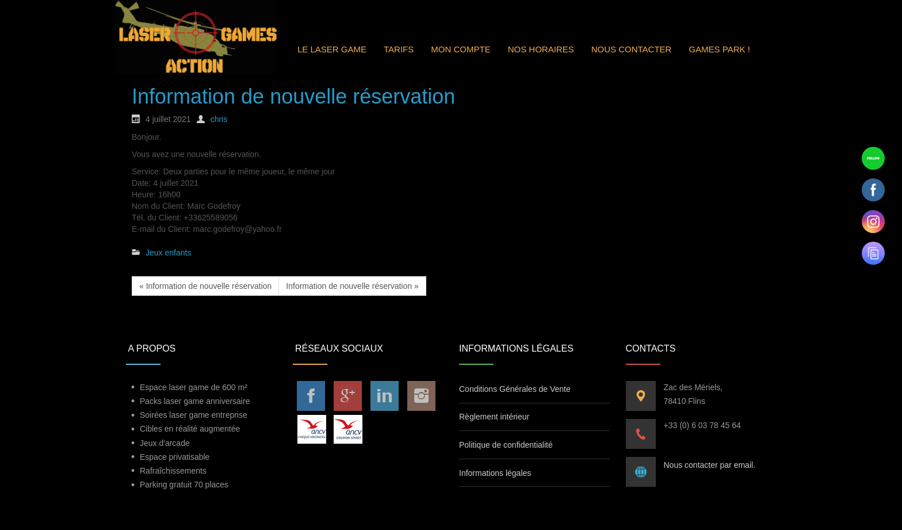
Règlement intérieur (494, 416)
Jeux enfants (168, 252)
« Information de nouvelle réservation (205, 286)
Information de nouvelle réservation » (352, 286)
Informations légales (495, 473)
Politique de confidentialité (506, 444)
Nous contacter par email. (710, 465)
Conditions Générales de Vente (515, 389)
